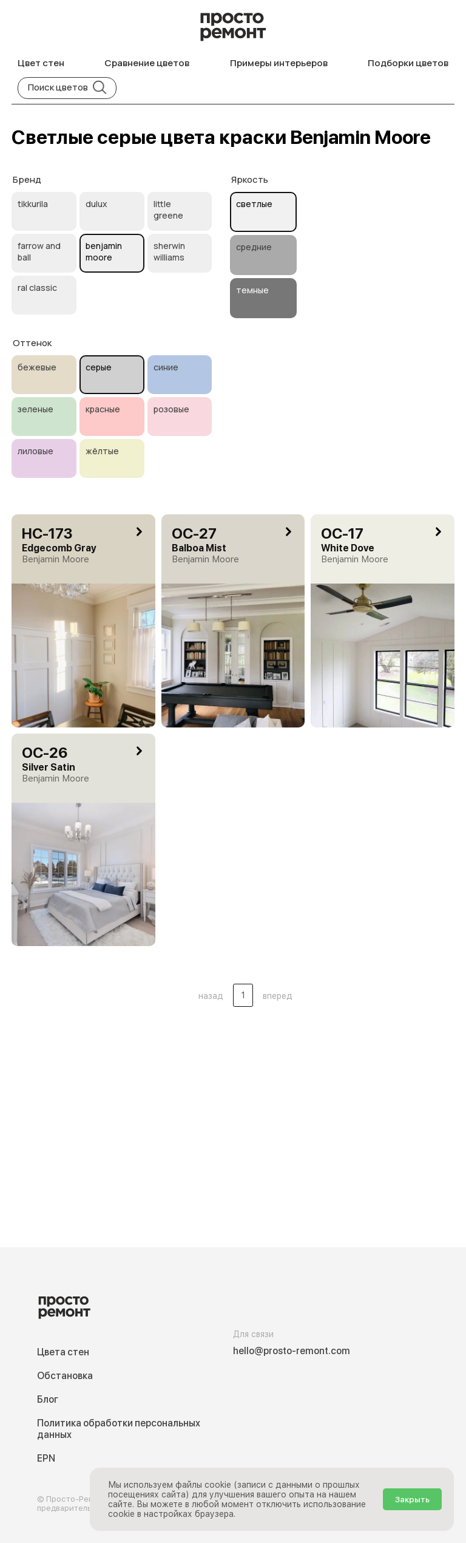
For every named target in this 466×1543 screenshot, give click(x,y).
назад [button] (210, 996)
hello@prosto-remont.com (291, 1351)
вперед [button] (277, 996)
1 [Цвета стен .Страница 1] (243, 995)
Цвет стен (41, 62)
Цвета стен (63, 1352)
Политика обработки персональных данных (118, 1428)
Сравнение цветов (146, 62)
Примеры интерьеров (279, 62)
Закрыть (412, 1499)
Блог (47, 1399)
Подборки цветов (408, 62)
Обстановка (65, 1375)
